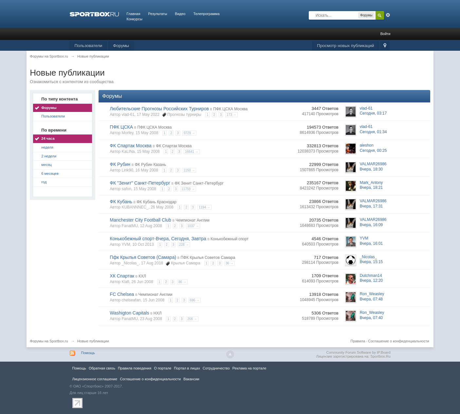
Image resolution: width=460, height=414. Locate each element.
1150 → (189, 170)
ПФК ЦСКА (121, 127)
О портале (162, 368)
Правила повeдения (134, 368)
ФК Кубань (121, 201)
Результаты (157, 14)
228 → (184, 244)
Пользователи (88, 45)
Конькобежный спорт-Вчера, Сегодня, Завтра (158, 238)
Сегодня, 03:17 (373, 113)
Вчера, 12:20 (371, 280)
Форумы (121, 45)
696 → (194, 300)
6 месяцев (49, 173)
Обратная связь (102, 368)
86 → (182, 282)
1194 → (204, 207)
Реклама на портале (249, 368)
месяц (46, 165)
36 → (229, 263)
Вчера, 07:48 (371, 299)
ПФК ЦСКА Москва (230, 109)
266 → (192, 319)
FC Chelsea (122, 294)
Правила (357, 341)
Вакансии (191, 379)
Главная (133, 14)
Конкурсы (134, 19)
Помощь (88, 353)
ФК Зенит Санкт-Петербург (199, 183)
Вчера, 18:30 (371, 169)
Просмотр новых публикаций (345, 45)
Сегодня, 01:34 (373, 132)
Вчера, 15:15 (371, 262)
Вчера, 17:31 (371, 206)
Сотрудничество (216, 368)
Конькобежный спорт (229, 239)
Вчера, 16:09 (371, 225)
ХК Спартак (122, 276)
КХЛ (142, 276)
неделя (47, 147)
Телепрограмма (206, 14)
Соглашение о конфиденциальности (398, 341)
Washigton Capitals (129, 312)
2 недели (48, 156)
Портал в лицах (187, 368)
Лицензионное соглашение (95, 379)
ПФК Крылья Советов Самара (207, 257)
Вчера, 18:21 (371, 187)
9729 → (189, 133)
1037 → (193, 226)
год (43, 182)
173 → (231, 115)
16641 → (191, 151)
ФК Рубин (120, 164)
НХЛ (158, 313)
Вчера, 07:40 (371, 317)
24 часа (47, 138)
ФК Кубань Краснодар (156, 202)
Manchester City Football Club (140, 220)
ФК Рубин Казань (150, 164)
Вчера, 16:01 (371, 243)
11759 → (188, 189)
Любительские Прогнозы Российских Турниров (159, 108)
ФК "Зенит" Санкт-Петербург (140, 183)
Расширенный (388, 15)
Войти (385, 34)
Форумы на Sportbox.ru (49, 341)
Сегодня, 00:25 (373, 150)
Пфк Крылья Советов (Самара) (143, 257)
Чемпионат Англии (192, 220)
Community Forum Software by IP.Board (358, 352)
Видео (180, 14)
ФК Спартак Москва (131, 145)
